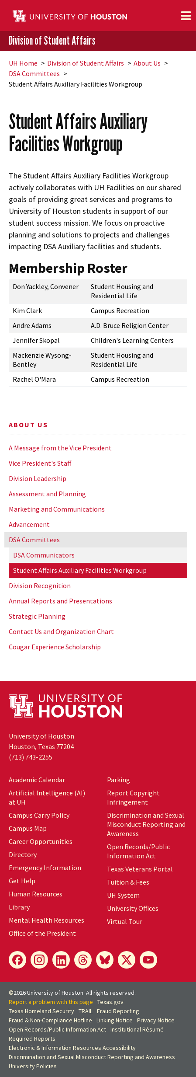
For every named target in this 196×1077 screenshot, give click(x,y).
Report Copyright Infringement (133, 797)
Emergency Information (45, 867)
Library (19, 907)
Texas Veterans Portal (140, 868)
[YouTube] (148, 960)
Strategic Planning (37, 616)
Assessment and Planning (47, 493)
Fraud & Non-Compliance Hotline (50, 1020)
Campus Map (28, 828)
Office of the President (42, 933)
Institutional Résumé (137, 1029)
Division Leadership (37, 478)
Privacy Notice (156, 1020)
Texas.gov (110, 1002)
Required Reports (32, 1038)
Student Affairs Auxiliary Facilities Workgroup (80, 570)
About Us (147, 63)
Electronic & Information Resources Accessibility (72, 1048)
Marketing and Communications (57, 509)
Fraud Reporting (118, 1011)
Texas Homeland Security (41, 1011)
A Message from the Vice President (60, 447)
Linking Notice (114, 1020)
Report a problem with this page (51, 1002)
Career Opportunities (40, 841)
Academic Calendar (37, 779)
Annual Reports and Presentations (60, 600)
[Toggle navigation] (186, 15)
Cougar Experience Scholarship (55, 646)
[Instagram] (39, 960)
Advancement (29, 524)
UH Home (23, 63)
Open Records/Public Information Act (138, 851)
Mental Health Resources (46, 920)
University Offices (132, 908)
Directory (23, 854)
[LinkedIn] (61, 960)
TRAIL (86, 1011)
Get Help (22, 880)
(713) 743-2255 (30, 757)
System (123, 895)
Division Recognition (40, 585)
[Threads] (83, 960)
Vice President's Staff (40, 463)
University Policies (33, 1066)
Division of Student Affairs (52, 40)
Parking (118, 779)
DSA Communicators (44, 555)
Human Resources (35, 893)
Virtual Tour (124, 921)
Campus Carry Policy (39, 815)
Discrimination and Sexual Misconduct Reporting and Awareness (146, 824)
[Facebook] (17, 960)
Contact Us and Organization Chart (61, 631)
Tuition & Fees (128, 882)
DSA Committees (34, 73)
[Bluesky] (104, 960)
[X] (126, 960)
